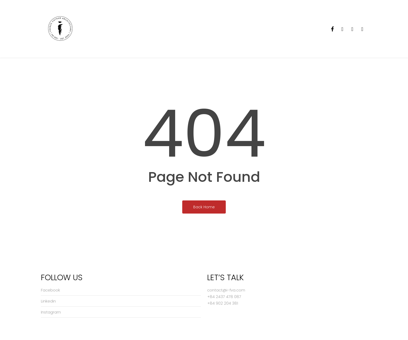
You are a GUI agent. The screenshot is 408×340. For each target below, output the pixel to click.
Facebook (50, 290)
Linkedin (48, 301)
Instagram (51, 312)
